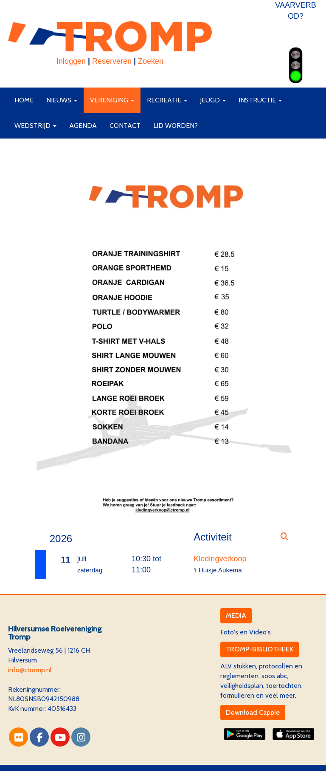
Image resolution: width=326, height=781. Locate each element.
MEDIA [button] (236, 615)
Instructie (260, 100)
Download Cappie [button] (253, 712)
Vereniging (112, 100)
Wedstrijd (35, 126)
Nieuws (61, 100)
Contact (125, 126)
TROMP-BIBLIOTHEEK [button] (259, 649)
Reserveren (112, 61)
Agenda (83, 126)
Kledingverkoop (220, 559)
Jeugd (213, 100)
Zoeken (150, 61)
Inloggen (71, 61)
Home (24, 100)
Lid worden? (175, 126)
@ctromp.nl (30, 670)
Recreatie (167, 100)
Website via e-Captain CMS (48, 776)
